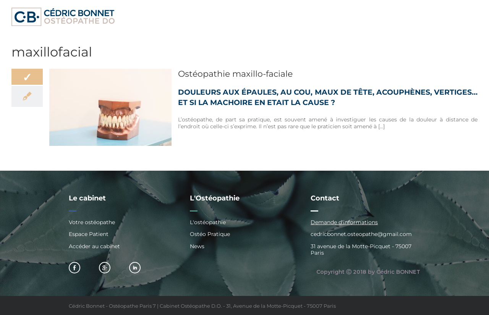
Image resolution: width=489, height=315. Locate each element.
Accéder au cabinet (94, 246)
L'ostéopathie (208, 222)
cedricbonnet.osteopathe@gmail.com (361, 234)
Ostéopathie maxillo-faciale (235, 74)
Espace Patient (88, 234)
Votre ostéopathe (92, 222)
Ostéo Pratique (210, 234)
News (197, 246)
